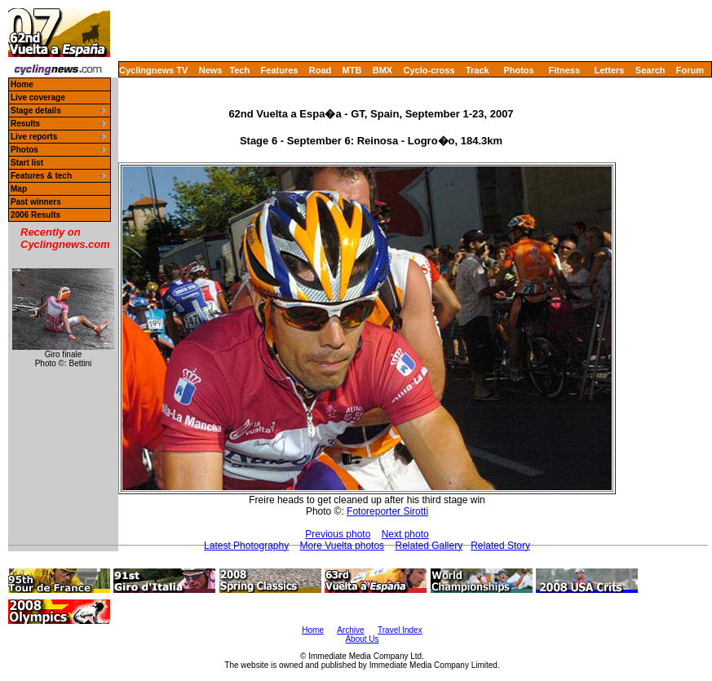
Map (19, 188)
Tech (239, 70)
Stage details (36, 110)
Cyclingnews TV (153, 70)
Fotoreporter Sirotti (387, 511)
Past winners (36, 201)
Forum (690, 70)
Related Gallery (428, 545)
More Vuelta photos (342, 545)
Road (320, 70)
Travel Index (400, 630)
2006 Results (35, 214)
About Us (361, 639)
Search (650, 70)
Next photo (405, 534)
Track (477, 70)
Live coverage (38, 97)
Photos (518, 70)
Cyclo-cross (429, 70)
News (211, 70)
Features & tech (41, 175)
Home (22, 84)
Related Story (500, 545)
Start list (27, 162)
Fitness (564, 70)
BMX (382, 70)
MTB (352, 70)
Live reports (34, 136)
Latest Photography (246, 545)
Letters (610, 70)
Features (280, 70)
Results (25, 123)
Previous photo (337, 534)
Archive (350, 630)
